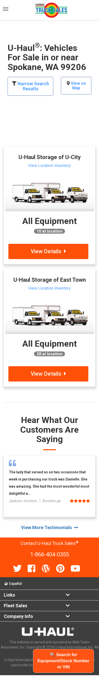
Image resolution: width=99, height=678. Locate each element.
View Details (48, 251)
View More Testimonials (49, 527)
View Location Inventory (49, 165)
